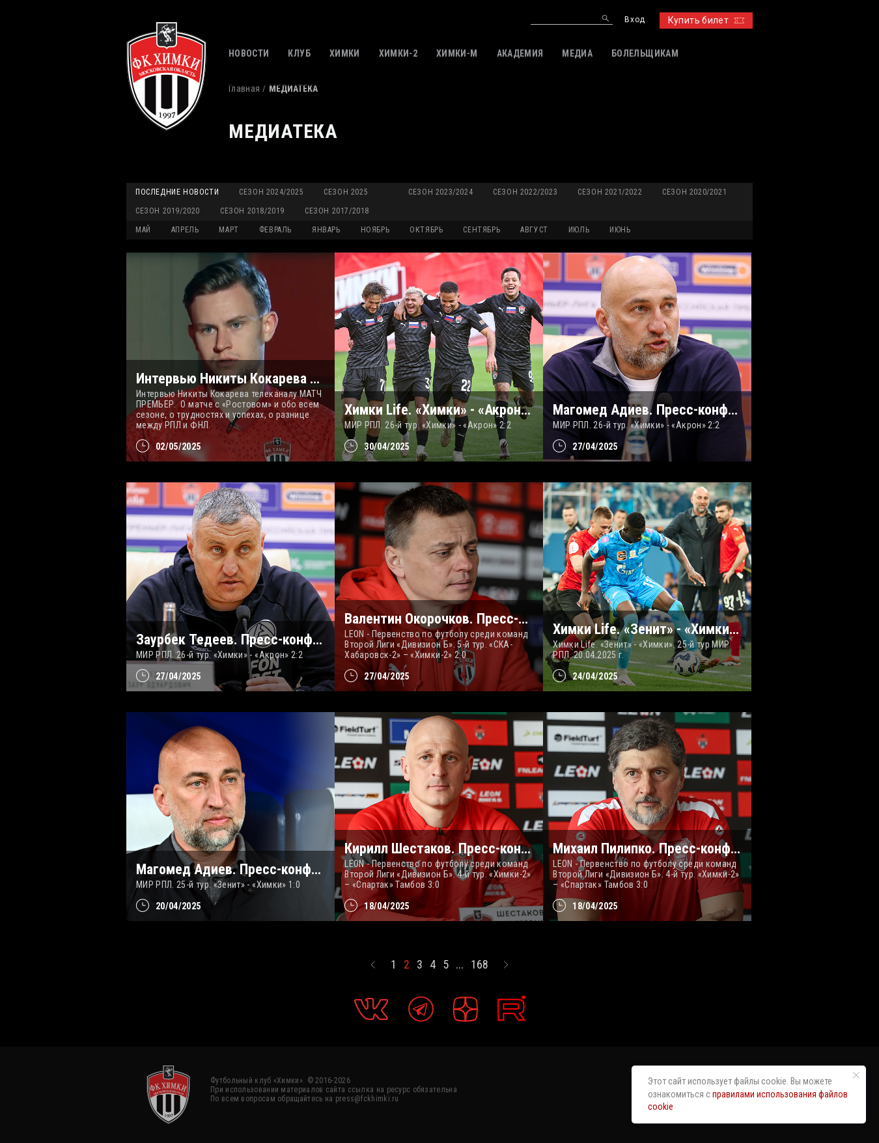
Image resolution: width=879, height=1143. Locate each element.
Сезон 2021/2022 (610, 192)
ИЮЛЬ (578, 229)
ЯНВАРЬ (326, 229)
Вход (634, 20)
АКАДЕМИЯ (520, 53)
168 (479, 965)
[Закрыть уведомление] (856, 1075)
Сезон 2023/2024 (440, 192)
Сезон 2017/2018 (337, 210)
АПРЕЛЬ (185, 229)
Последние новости (177, 192)
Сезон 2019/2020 (167, 210)
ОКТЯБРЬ (426, 229)
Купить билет (706, 20)
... (460, 965)
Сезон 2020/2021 (694, 192)
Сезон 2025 (346, 192)
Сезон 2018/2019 (252, 210)
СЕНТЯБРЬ (481, 229)
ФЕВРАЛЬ (275, 229)
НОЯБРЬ (375, 229)
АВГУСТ (534, 229)
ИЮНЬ (619, 229)
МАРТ (228, 229)
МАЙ (143, 229)
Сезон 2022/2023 (525, 192)
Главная (244, 88)
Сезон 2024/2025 (271, 192)
